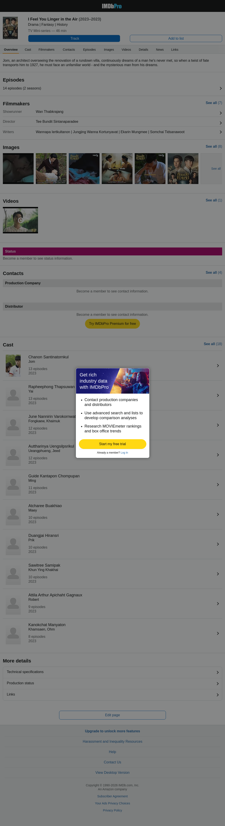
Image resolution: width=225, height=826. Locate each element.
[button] (112, 444)
